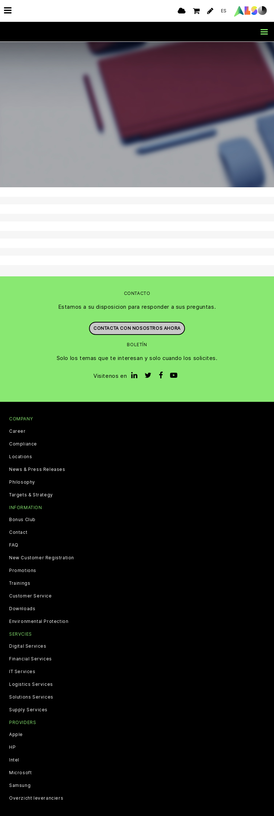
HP (12, 747)
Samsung (20, 785)
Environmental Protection (38, 621)
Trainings (19, 582)
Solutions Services (31, 696)
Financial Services (30, 658)
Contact (18, 532)
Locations (20, 456)
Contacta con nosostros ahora (137, 328)
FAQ (14, 544)
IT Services (22, 671)
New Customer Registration (41, 557)
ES (224, 10)
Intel (14, 760)
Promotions (22, 570)
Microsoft (20, 772)
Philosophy (22, 481)
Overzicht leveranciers (36, 798)
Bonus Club (22, 519)
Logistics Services (31, 684)
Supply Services (28, 709)
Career (17, 430)
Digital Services (28, 645)
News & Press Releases (37, 469)
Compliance (23, 443)
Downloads (22, 608)
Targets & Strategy (31, 494)
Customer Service (30, 595)
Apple (16, 734)
